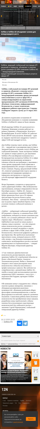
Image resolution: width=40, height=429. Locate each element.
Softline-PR (8, 322)
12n (5, 389)
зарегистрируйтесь (13, 344)
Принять (31, 419)
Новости (6, 348)
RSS (38, 341)
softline (4, 315)
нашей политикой (18, 422)
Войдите (3, 344)
